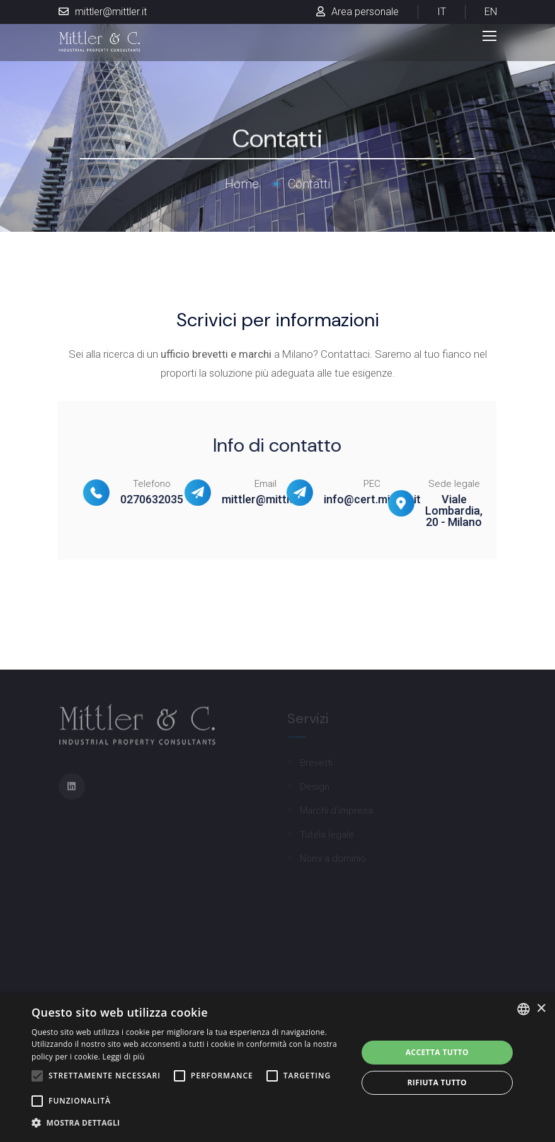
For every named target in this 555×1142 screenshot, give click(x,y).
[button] (189, 1123)
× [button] (541, 1009)
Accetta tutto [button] (437, 1052)
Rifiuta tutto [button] (437, 1082)
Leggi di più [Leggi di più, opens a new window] (124, 1056)
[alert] (277, 1067)
